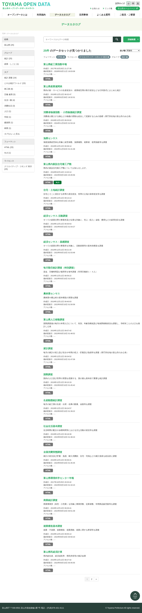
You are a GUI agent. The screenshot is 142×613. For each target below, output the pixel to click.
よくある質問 (103, 15)
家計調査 (48, 348)
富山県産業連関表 (52, 86)
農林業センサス (51, 293)
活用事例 (83, 15)
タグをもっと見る (12, 134)
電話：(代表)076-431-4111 (52, 608)
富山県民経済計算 (52, 552)
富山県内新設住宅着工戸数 (57, 164)
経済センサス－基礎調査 (56, 242)
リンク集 (108, 8)
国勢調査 (48, 374)
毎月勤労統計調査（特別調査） (59, 267)
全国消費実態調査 (52, 452)
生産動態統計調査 (52, 400)
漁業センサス (50, 138)
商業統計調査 (50, 500)
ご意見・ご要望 (127, 15)
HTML (48, 79)
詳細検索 (132, 39)
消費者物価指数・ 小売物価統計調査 (62, 112)
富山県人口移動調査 (54, 319)
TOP (3, 33)
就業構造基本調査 (52, 526)
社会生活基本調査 (52, 426)
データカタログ (62, 15)
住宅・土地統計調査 (54, 190)
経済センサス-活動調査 (55, 216)
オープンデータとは (17, 15)
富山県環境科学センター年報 (58, 478)
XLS (57, 182)
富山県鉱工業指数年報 (55, 64)
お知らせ (96, 8)
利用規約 (41, 15)
